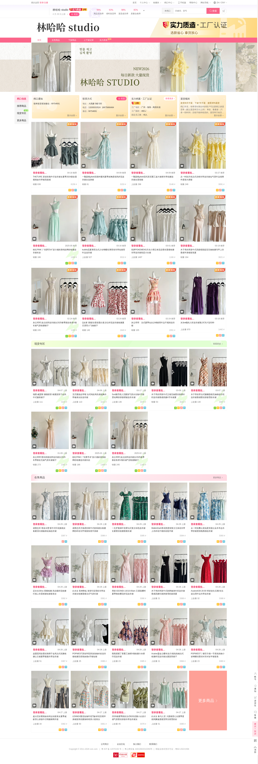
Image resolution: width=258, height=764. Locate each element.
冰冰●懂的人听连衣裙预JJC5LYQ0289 (197, 322)
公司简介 (105, 744)
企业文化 (121, 744)
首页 (135, 2)
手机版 (182, 2)
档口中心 (169, 2)
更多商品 (208, 700)
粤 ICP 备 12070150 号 (111, 749)
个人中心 (145, 2)
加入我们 (137, 744)
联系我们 (153, 744)
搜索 (213, 11)
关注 (76, 14)
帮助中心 (193, 2)
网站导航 (205, 2)
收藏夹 (157, 2)
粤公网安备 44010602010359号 (138, 749)
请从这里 (39, 2)
